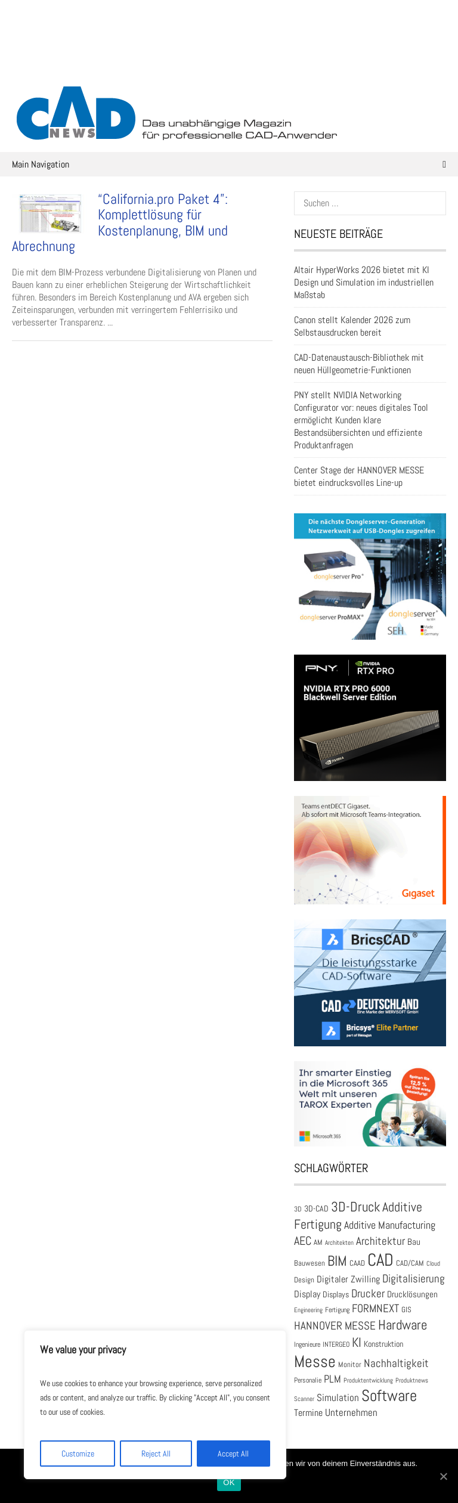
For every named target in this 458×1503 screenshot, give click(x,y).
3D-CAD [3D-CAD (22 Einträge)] (316, 1208)
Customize (77, 1453)
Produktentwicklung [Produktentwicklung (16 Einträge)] (368, 1380)
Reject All (156, 1453)
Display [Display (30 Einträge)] (307, 1294)
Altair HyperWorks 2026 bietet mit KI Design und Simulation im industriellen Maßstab (364, 282)
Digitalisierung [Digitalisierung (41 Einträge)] (413, 1278)
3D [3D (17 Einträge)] (298, 1208)
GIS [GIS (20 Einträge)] (406, 1309)
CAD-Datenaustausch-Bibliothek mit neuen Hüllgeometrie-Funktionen (359, 363)
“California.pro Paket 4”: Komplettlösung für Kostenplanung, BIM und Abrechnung (120, 222)
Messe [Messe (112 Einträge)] (315, 1361)
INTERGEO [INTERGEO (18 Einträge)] (336, 1344)
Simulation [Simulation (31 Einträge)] (338, 1398)
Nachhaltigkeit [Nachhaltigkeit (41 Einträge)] (396, 1363)
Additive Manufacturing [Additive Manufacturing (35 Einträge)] (389, 1225)
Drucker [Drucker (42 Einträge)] (368, 1293)
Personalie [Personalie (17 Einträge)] (307, 1379)
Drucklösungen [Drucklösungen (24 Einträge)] (412, 1294)
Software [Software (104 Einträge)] (389, 1396)
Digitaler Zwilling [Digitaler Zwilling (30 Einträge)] (348, 1279)
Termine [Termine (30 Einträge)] (308, 1412)
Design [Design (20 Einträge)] (304, 1280)
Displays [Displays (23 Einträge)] (336, 1294)
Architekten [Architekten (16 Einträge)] (339, 1242)
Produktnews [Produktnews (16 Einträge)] (411, 1380)
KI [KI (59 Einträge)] (356, 1342)
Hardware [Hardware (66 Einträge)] (402, 1325)
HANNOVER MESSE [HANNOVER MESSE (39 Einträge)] (335, 1325)
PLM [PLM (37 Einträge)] (332, 1379)
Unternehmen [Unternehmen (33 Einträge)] (351, 1412)
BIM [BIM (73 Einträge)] (337, 1261)
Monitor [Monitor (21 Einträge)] (349, 1364)
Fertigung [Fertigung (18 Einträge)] (337, 1310)
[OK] (443, 1476)
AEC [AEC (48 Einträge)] (302, 1240)
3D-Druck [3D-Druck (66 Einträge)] (355, 1207)
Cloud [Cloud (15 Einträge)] (433, 1264)
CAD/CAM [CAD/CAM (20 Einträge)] (410, 1263)
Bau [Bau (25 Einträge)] (413, 1241)
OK (228, 1482)
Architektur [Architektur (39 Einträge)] (380, 1241)
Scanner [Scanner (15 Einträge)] (304, 1399)
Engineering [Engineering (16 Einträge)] (308, 1310)
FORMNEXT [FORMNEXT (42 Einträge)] (375, 1308)
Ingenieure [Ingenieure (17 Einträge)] (307, 1344)
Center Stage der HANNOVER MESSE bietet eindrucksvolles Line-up (359, 476)
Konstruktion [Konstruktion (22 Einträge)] (383, 1343)
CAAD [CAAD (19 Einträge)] (357, 1263)
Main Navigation (229, 164)
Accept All (233, 1453)
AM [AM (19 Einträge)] (318, 1242)
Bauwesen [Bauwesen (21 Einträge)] (309, 1263)
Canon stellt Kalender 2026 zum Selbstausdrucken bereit (352, 326)
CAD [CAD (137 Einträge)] (380, 1259)
